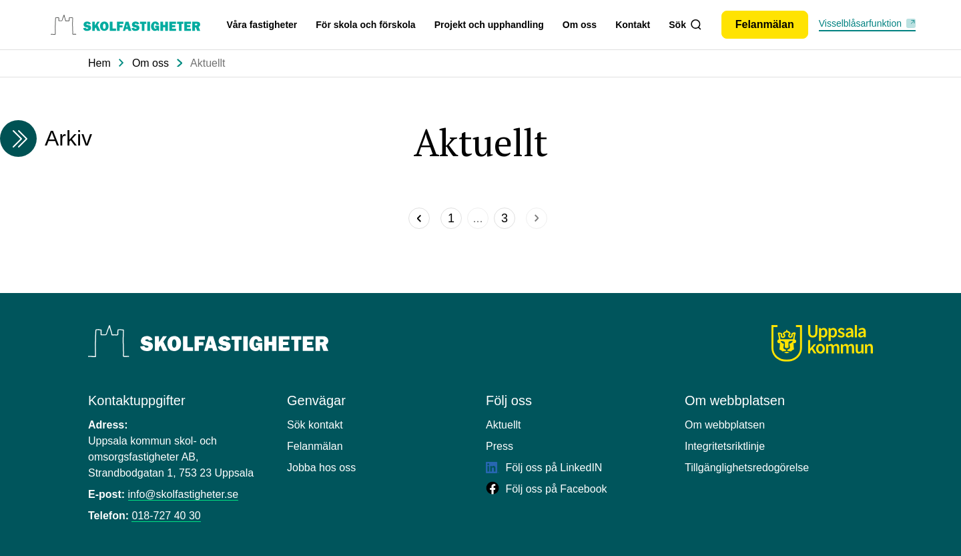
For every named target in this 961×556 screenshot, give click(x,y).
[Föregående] (419, 218)
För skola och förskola (365, 24)
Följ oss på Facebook (546, 489)
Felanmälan (315, 446)
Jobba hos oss (321, 467)
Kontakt (632, 24)
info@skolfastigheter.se (183, 494)
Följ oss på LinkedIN (544, 467)
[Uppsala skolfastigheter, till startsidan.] (125, 24)
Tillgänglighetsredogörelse (747, 467)
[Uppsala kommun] (822, 343)
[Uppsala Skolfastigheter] (208, 341)
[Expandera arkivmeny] (18, 138)
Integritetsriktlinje (725, 446)
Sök (685, 24)
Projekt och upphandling (489, 24)
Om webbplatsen (725, 425)
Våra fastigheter (261, 24)
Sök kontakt (315, 425)
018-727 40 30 (165, 515)
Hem (99, 63)
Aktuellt (207, 63)
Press (499, 446)
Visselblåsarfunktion (860, 23)
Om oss (580, 24)
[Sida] (451, 218)
